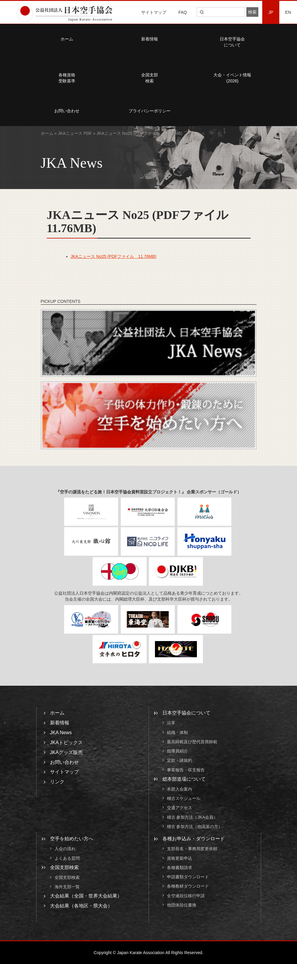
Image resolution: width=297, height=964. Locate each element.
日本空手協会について (232, 42)
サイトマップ (153, 12)
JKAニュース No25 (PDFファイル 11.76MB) (113, 256)
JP (270, 12)
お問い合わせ (66, 110)
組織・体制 (177, 732)
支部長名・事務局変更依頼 (192, 849)
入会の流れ (65, 849)
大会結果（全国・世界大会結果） (86, 895)
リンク (57, 781)
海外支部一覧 (67, 886)
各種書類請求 (179, 867)
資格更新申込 (179, 858)
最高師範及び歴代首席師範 (192, 741)
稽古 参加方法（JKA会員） (192, 817)
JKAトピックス (66, 742)
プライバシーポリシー (150, 110)
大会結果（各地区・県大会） (81, 905)
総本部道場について (184, 779)
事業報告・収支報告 (186, 769)
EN (288, 12)
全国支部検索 (149, 77)
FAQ (182, 12)
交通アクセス (179, 808)
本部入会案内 (179, 789)
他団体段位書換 (181, 905)
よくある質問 (67, 858)
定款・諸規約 (179, 760)
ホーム (67, 39)
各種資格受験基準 (66, 77)
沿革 (171, 723)
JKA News (61, 732)
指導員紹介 (177, 751)
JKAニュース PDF (75, 133)
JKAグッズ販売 (66, 752)
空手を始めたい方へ (71, 838)
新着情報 (149, 39)
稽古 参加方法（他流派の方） (197, 826)
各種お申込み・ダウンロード (193, 838)
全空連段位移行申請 (186, 895)
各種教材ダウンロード (188, 886)
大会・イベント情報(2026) (232, 77)
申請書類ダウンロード (188, 876)
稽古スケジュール (183, 798)
